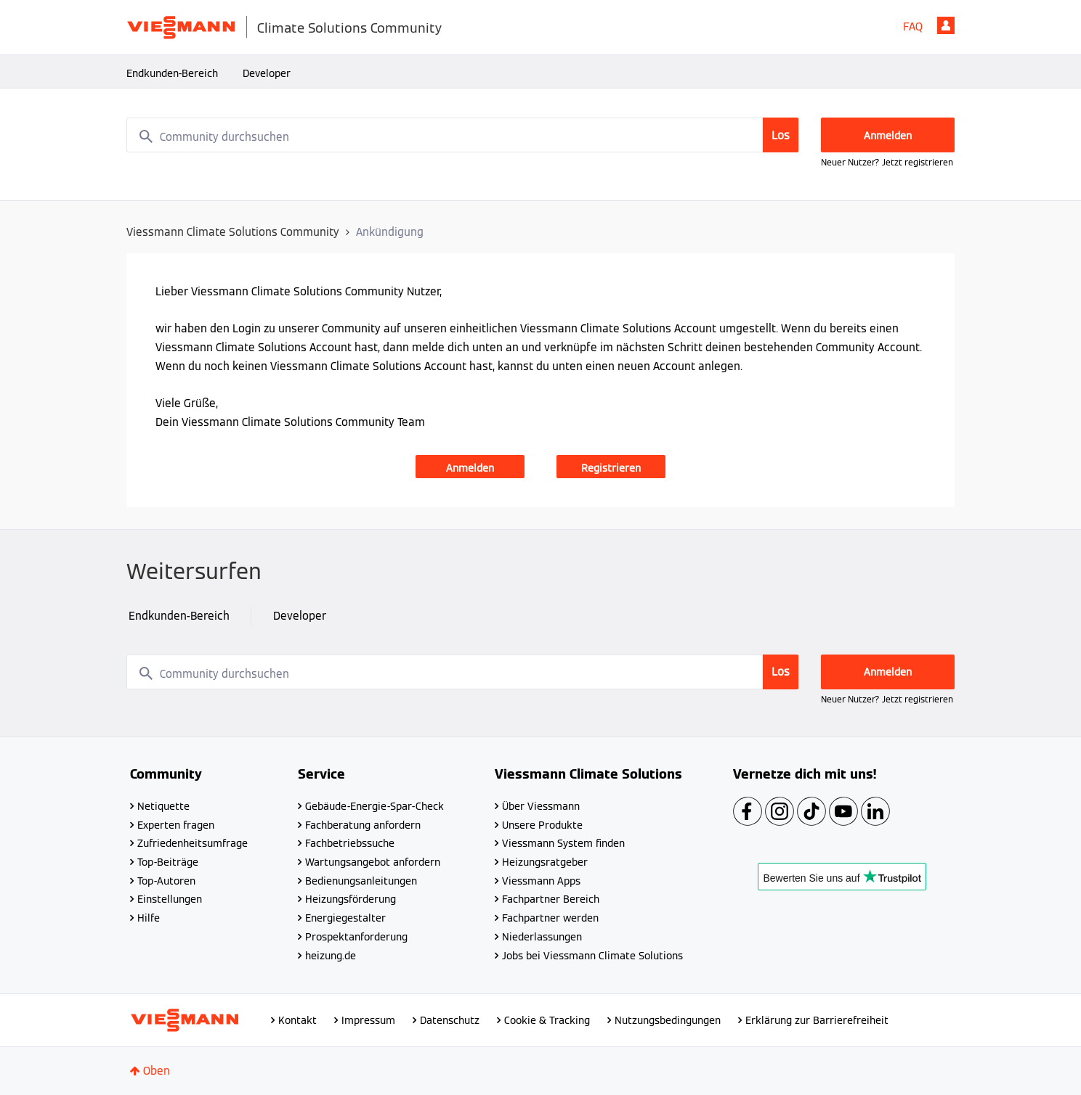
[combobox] (462, 135)
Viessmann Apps (541, 880)
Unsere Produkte (542, 825)
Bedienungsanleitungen (361, 880)
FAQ (913, 26)
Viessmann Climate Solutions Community (232, 232)
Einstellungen (169, 899)
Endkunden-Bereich (172, 73)
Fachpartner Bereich (550, 899)
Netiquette (163, 806)
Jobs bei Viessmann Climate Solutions (592, 955)
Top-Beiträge (167, 862)
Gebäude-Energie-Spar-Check (374, 806)
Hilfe (148, 917)
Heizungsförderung (350, 899)
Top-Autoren (166, 880)
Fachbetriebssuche (349, 843)
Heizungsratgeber (545, 862)
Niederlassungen (542, 936)
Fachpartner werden (550, 917)
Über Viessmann (541, 806)
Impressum (368, 1020)
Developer (267, 73)
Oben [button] (156, 1071)
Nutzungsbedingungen (668, 1020)
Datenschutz (449, 1020)
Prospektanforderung (356, 936)
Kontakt (297, 1020)
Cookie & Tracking (547, 1020)
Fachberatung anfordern (363, 825)
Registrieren (611, 468)
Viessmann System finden (563, 843)
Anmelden (946, 25)
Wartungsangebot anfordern (372, 862)
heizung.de (330, 955)
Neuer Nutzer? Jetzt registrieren (887, 162)
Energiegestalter (345, 917)
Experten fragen (175, 825)
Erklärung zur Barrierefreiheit (816, 1020)
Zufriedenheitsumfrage (192, 843)
